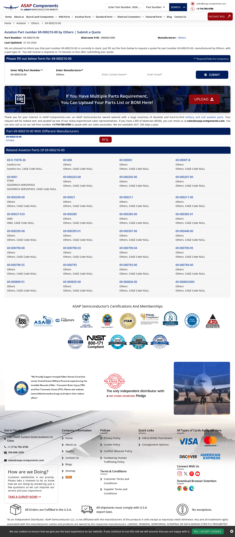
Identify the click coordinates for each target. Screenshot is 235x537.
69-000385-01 (184, 214)
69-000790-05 (184, 248)
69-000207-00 (184, 177)
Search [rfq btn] (178, 7)
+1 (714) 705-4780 (18, 447)
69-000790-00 (16, 248)
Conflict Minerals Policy (118, 451)
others (182, 37)
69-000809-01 (16, 282)
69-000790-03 (72, 248)
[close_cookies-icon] (231, 531)
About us (19, 16)
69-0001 (12, 177)
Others (35, 23)
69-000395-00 (16, 231)
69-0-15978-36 (16, 160)
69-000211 (126, 197)
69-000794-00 (184, 265)
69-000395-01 (72, 231)
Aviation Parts (83, 16)
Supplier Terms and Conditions (115, 491)
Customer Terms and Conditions (116, 481)
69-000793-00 (128, 265)
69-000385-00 (128, 214)
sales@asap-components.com (26, 460)
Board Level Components (40, 16)
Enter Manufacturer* (69, 70)
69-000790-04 (128, 248)
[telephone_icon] (208, 9)
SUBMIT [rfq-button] (212, 75)
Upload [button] (203, 99)
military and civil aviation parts (204, 117)
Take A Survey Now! (24, 497)
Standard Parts (104, 16)
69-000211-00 (184, 197)
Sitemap (70, 470)
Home (8, 16)
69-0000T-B (183, 160)
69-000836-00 (128, 282)
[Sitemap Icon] (68, 477)
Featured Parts (154, 16)
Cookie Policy (112, 444)
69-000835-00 (72, 282)
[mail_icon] (208, 4)
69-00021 (69, 197)
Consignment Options (155, 444)
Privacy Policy (112, 438)
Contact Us (180, 16)
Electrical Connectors (129, 16)
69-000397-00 (128, 231)
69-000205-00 (128, 177)
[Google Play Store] (186, 488)
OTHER (10, 140)
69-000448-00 (184, 231)
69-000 (67, 160)
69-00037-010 (16, 214)
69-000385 (70, 214)
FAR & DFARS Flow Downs (157, 438)
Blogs (68, 464)
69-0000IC (125, 160)
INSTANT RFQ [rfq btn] (220, 16)
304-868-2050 (16, 452)
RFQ (105, 140)
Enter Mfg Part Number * (27, 70)
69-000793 (70, 265)
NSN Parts (64, 16)
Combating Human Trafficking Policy (115, 460)
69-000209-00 (16, 197)
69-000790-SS (16, 265)
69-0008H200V (185, 282)
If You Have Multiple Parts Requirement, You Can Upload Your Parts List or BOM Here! (107, 99)
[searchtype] (155, 7)
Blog (169, 16)
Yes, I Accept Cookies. (208, 531)
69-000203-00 (72, 177)
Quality (69, 451)
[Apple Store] (180, 488)
